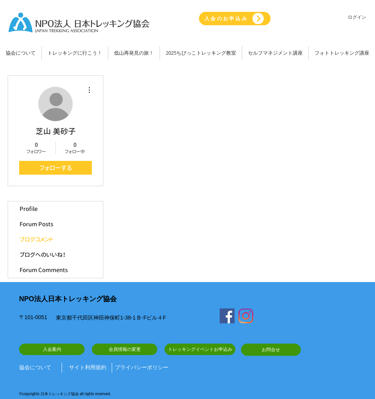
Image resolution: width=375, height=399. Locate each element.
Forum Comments (44, 270)
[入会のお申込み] (235, 18)
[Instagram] (245, 315)
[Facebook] (227, 315)
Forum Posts (36, 224)
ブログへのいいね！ (43, 255)
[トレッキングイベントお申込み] (200, 349)
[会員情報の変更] (124, 349)
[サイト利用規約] (87, 368)
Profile (29, 209)
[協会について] (37, 368)
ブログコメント (37, 239)
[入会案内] (52, 349)
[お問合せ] (271, 350)
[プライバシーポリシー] (141, 368)
